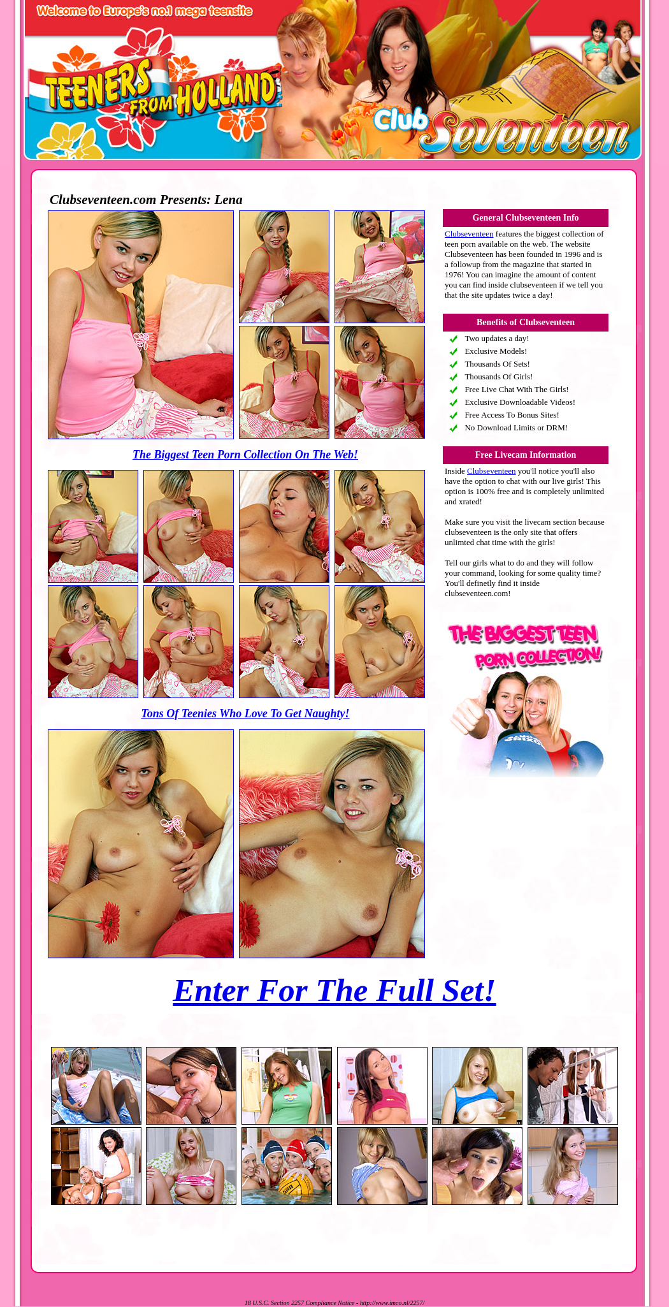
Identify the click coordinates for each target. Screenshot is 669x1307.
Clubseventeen (469, 233)
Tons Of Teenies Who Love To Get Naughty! (245, 713)
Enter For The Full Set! (334, 990)
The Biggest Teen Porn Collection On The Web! (245, 454)
